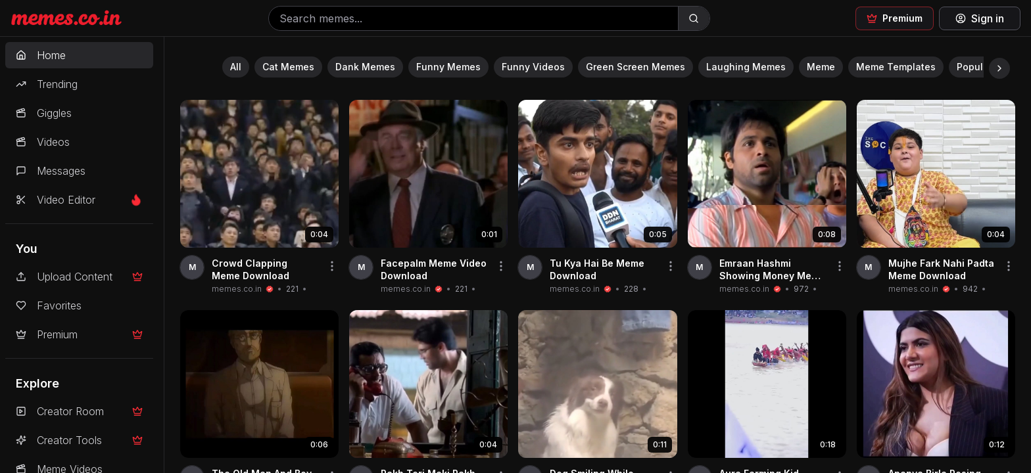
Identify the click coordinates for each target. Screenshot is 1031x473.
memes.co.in (237, 289)
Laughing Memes (746, 66)
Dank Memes (365, 66)
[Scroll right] (999, 68)
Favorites (49, 305)
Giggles (44, 113)
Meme (821, 66)
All (235, 66)
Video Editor (79, 199)
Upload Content (79, 276)
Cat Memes (288, 66)
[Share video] (332, 266)
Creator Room (79, 411)
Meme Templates (896, 66)
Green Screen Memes (635, 66)
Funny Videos (533, 66)
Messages (50, 170)
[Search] (693, 18)
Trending (47, 84)
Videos (43, 141)
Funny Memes (448, 66)
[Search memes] (473, 18)
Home (41, 55)
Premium (79, 334)
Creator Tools (79, 440)
